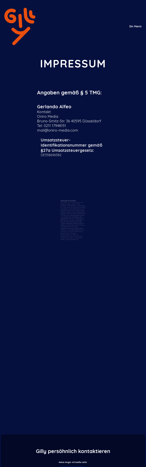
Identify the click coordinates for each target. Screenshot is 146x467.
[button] (135, 26)
